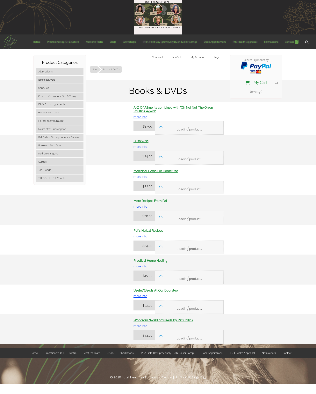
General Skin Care (48, 112)
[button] (306, 41)
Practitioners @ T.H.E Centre (63, 41)
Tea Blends (44, 169)
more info (140, 117)
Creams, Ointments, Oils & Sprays (57, 96)
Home (36, 41)
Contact (289, 41)
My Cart (176, 57)
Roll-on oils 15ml (48, 153)
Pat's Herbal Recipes (148, 231)
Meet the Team (94, 41)
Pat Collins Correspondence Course (58, 137)
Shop (113, 41)
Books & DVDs (46, 79)
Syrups (42, 161)
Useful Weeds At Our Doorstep (155, 290)
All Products (45, 71)
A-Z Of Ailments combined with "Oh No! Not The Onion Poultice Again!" (173, 109)
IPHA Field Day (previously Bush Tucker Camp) (170, 41)
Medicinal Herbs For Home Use (155, 171)
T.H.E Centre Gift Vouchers (53, 178)
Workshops (129, 41)
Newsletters (271, 41)
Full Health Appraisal (245, 41)
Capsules (43, 87)
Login (216, 57)
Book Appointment (215, 41)
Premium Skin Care (49, 145)
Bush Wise (140, 141)
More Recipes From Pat (150, 201)
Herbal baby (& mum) (51, 120)
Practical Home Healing (150, 261)
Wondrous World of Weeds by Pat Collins (163, 320)
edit (277, 83)
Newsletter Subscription (52, 129)
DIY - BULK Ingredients (51, 104)
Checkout (157, 57)
